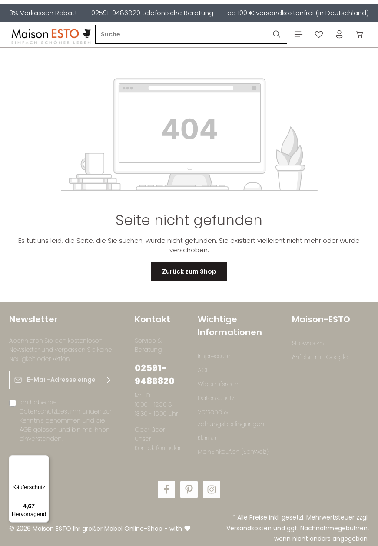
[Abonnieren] (108, 380)
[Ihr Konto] (339, 34)
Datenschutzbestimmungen (61, 411)
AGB (25, 429)
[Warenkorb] (359, 34)
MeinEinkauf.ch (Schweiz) (233, 451)
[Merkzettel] (318, 34)
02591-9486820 (155, 374)
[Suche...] (181, 34)
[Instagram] (211, 489)
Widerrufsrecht (219, 384)
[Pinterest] (189, 489)
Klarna (207, 437)
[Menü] (298, 34)
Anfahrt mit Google (320, 357)
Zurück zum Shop (189, 271)
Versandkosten (249, 528)
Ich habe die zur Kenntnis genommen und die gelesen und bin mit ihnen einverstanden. (66, 420)
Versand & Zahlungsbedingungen (231, 417)
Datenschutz (216, 398)
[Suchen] (277, 34)
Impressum (214, 356)
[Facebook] (166, 489)
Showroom (308, 343)
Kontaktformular (158, 447)
